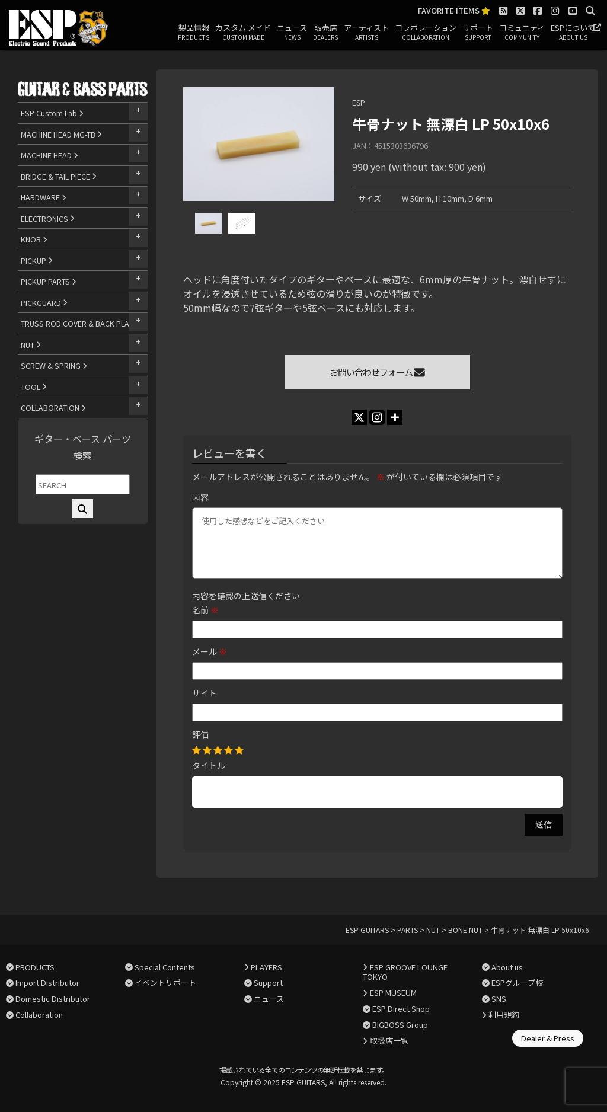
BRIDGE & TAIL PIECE (59, 176)
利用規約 (503, 1014)
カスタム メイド (243, 32)
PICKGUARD (44, 302)
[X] (359, 417)
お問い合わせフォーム (377, 372)
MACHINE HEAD (49, 155)
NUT (31, 344)
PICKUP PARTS (48, 281)
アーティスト (366, 32)
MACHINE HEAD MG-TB (61, 134)
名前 (205, 610)
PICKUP (37, 260)
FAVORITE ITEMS (454, 11)
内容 (200, 497)
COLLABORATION (53, 407)
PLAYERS (266, 967)
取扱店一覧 (389, 1040)
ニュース (292, 32)
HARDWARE (43, 197)
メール (209, 651)
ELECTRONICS (48, 218)
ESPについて (573, 32)
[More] (394, 417)
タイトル (208, 765)
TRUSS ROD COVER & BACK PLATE (82, 323)
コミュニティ (522, 32)
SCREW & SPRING (54, 365)
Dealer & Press (547, 1038)
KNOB (34, 239)
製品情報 (193, 32)
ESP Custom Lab (52, 113)
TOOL (34, 386)
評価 (200, 734)
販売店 (325, 32)
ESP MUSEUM (393, 992)
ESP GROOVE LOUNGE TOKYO (405, 972)
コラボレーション (425, 32)
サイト (204, 693)
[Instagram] (377, 417)
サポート (477, 32)
